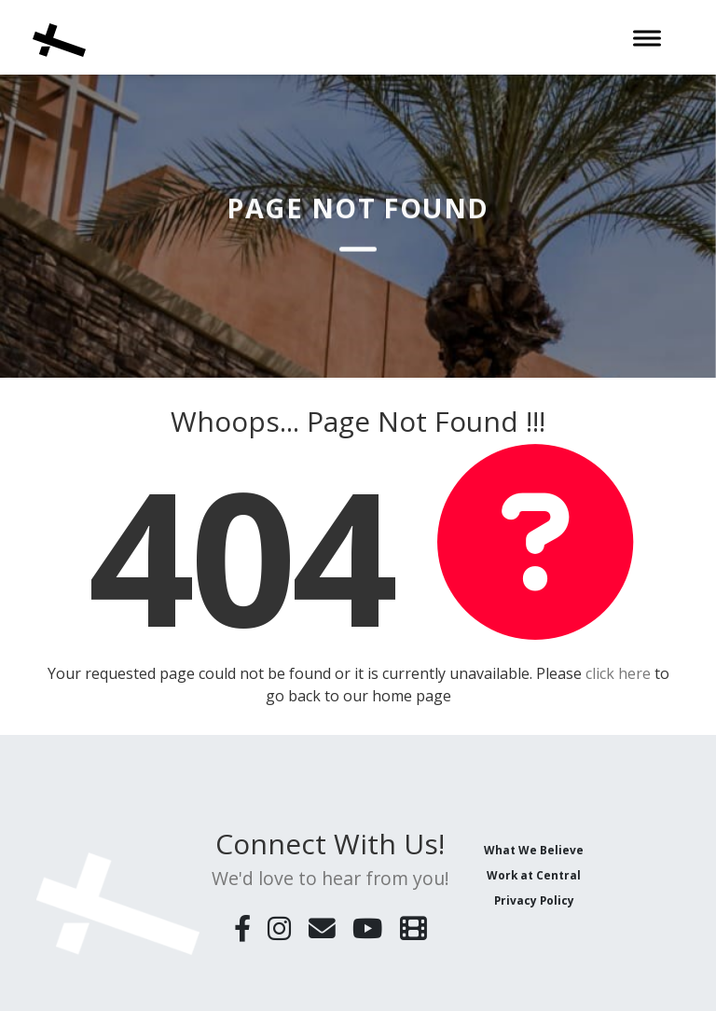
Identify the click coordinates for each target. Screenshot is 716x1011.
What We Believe (534, 849)
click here (618, 673)
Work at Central (534, 874)
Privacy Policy (534, 900)
